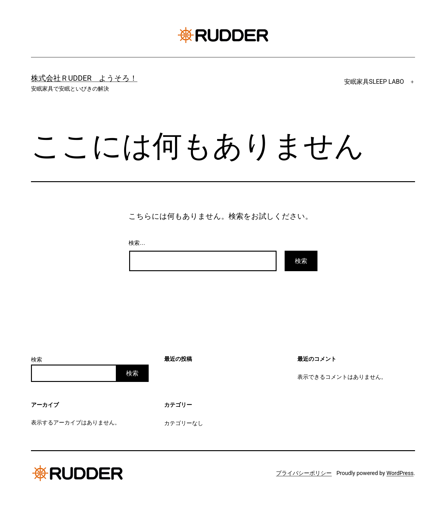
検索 (36, 359)
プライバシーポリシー (304, 473)
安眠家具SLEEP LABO (374, 81)
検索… (137, 243)
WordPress (400, 473)
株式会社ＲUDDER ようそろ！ (84, 78)
